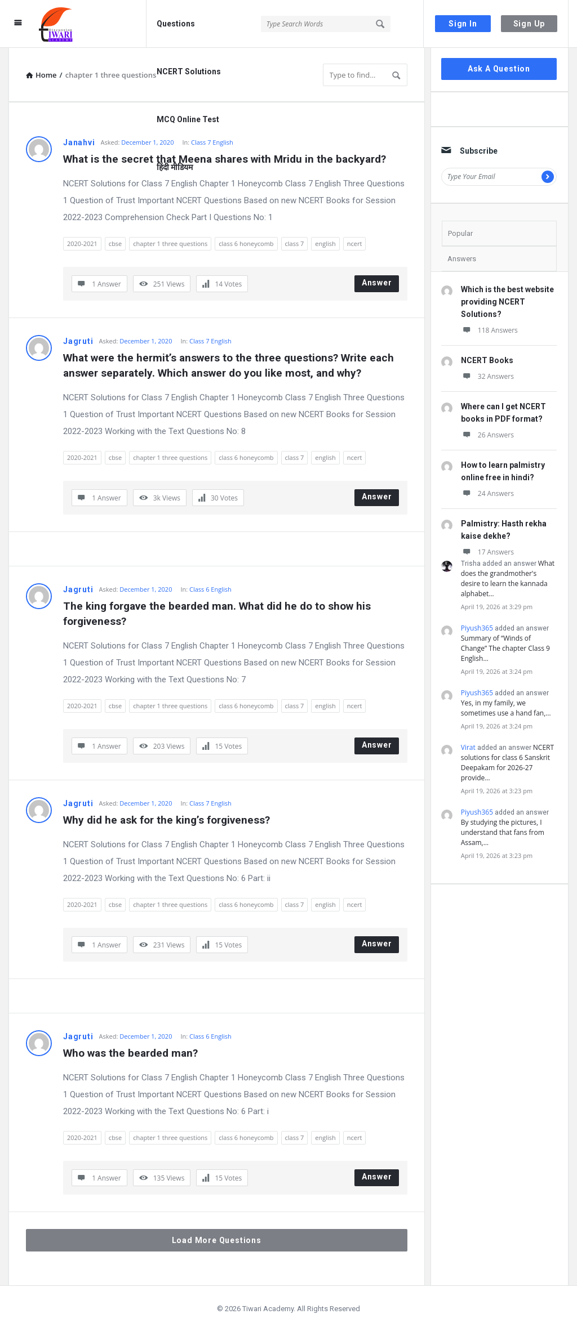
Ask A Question (499, 68)
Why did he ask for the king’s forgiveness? (166, 819)
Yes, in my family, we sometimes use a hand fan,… (506, 708)
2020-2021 (82, 243)
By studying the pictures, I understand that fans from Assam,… (502, 832)
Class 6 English (210, 589)
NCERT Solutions (189, 71)
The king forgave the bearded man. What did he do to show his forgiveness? (218, 614)
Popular (460, 233)
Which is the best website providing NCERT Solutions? (507, 302)
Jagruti (78, 341)
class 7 (294, 243)
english (325, 243)
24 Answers (487, 493)
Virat (468, 747)
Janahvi (79, 142)
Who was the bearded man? (130, 1053)
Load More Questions (216, 1240)
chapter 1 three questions (170, 243)
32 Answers (487, 376)
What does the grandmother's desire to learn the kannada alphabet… (507, 578)
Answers (461, 258)
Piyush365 (477, 628)
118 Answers (489, 330)
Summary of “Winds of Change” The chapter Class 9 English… (505, 648)
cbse (115, 243)
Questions (176, 23)
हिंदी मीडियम (175, 167)
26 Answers (487, 435)
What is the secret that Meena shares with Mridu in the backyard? (224, 159)
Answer (377, 282)
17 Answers (487, 552)
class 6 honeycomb (246, 243)
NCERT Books (487, 360)
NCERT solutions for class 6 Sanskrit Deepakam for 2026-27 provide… (507, 763)
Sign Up (529, 23)
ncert (354, 243)
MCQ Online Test (188, 119)
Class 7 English (210, 341)
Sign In (463, 23)
